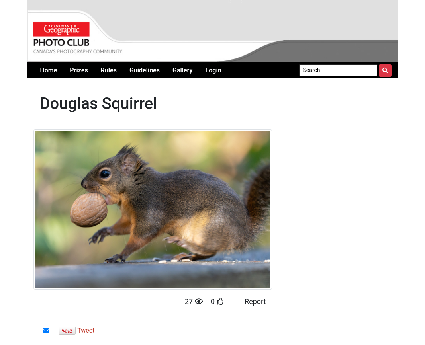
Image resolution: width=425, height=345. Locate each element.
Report (255, 301)
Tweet (85, 330)
